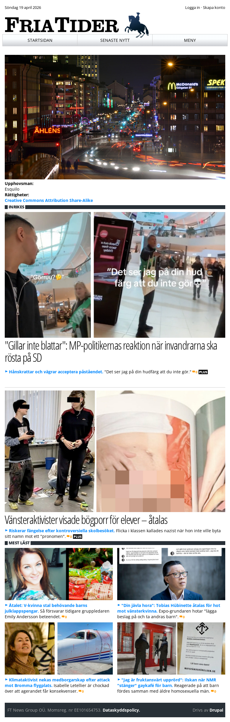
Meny (190, 40)
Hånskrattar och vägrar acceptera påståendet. (56, 371)
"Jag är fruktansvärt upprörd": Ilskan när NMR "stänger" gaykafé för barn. (166, 682)
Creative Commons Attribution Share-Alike (49, 200)
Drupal (216, 710)
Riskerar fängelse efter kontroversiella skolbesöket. (62, 530)
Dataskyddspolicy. (121, 710)
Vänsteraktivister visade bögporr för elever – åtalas (86, 519)
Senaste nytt (115, 40)
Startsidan (40, 40)
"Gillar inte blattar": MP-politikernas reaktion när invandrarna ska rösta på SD (111, 351)
